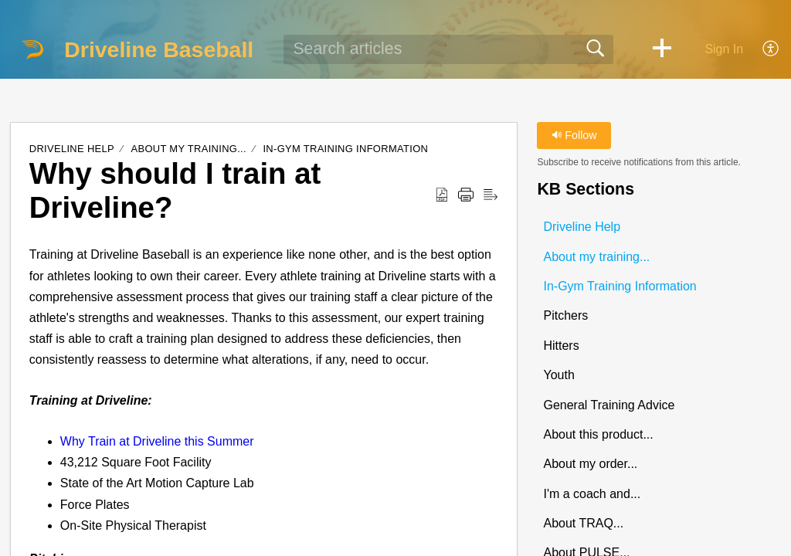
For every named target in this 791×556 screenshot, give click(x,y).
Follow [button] (574, 135)
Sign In (723, 49)
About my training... (190, 148)
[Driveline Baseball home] (32, 49)
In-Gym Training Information (345, 148)
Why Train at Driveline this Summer (157, 441)
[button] (662, 49)
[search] (448, 49)
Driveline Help (71, 148)
